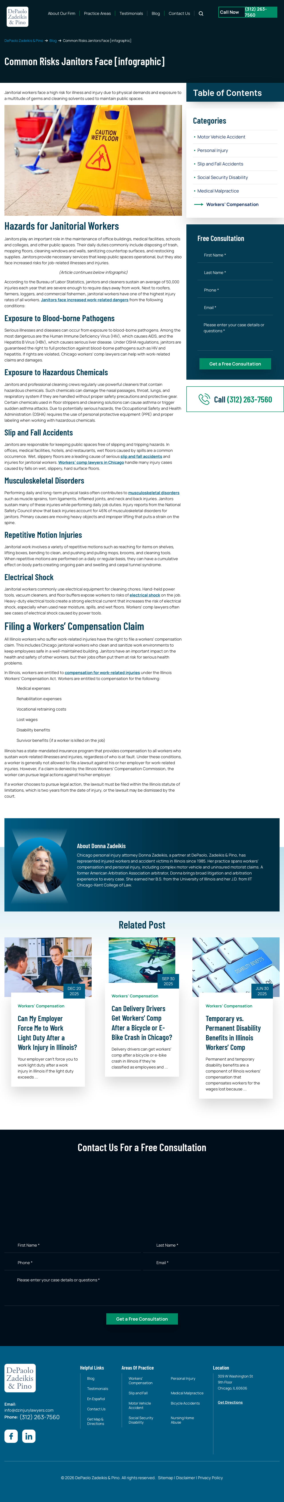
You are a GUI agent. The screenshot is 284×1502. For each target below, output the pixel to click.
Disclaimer (185, 1477)
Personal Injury (212, 150)
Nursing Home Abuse (182, 1420)
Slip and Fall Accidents (220, 164)
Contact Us (179, 13)
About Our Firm (61, 13)
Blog (156, 13)
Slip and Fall (138, 1393)
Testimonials (131, 13)
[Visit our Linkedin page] (29, 1436)
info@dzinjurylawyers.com (28, 1410)
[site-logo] (17, 17)
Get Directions (230, 1402)
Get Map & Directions (95, 1421)
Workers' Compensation (41, 1005)
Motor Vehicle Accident (221, 137)
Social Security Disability (222, 177)
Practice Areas (97, 13)
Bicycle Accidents (185, 1403)
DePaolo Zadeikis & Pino (23, 40)
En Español (96, 1398)
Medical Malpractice (218, 191)
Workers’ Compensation (232, 204)
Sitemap (165, 1477)
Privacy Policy (210, 1477)
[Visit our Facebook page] (11, 1436)
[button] (235, 90)
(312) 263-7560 (249, 399)
